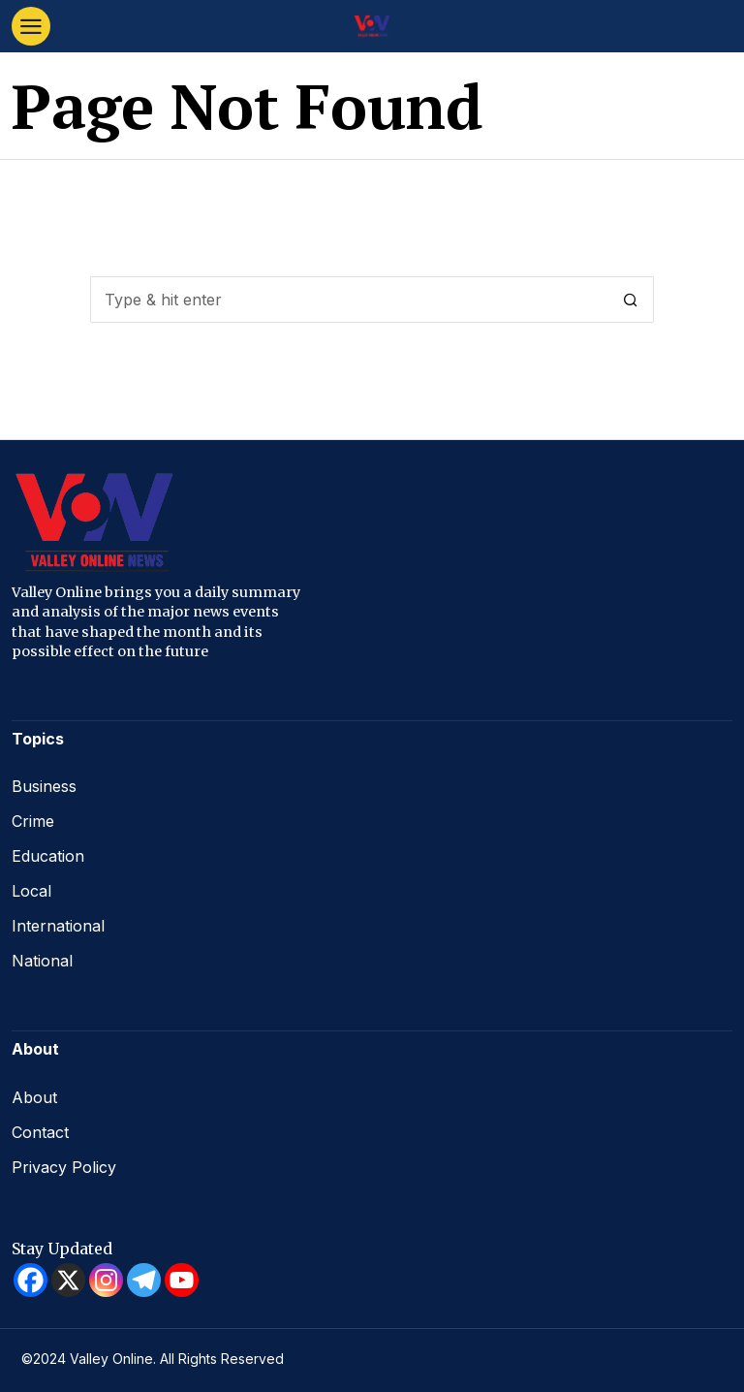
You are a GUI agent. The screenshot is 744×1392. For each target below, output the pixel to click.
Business (44, 786)
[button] (630, 299)
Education (48, 856)
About (34, 1097)
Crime (33, 821)
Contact (40, 1132)
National (42, 960)
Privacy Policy (64, 1167)
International (58, 925)
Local (31, 891)
